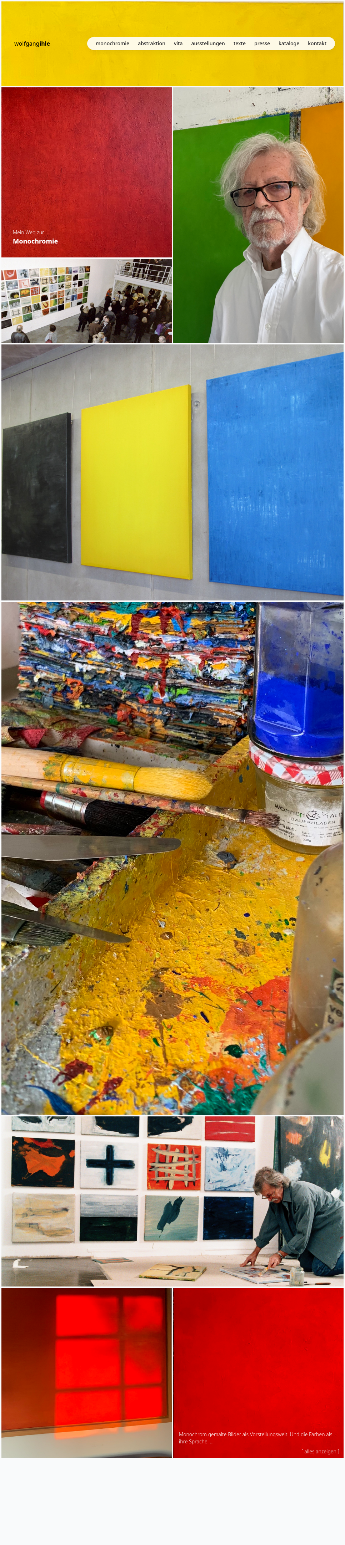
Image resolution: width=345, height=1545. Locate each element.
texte (240, 45)
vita (178, 45)
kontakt (317, 45)
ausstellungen (208, 45)
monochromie (112, 45)
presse (262, 45)
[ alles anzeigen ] (320, 1451)
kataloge (289, 45)
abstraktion (151, 45)
